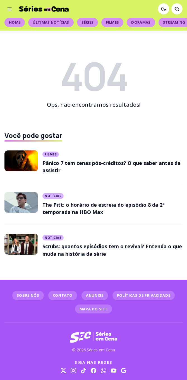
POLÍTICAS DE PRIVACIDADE (144, 295)
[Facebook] (93, 370)
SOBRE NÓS (28, 295)
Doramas (140, 22)
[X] (63, 370)
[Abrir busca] (177, 8)
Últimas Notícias (51, 22)
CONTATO (63, 295)
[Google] (123, 370)
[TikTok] (83, 370)
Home (14, 22)
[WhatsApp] (103, 370)
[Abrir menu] (9, 9)
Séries (87, 22)
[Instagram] (73, 370)
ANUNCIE (95, 295)
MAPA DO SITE (94, 308)
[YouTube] (113, 370)
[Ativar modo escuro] (163, 8)
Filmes (112, 22)
